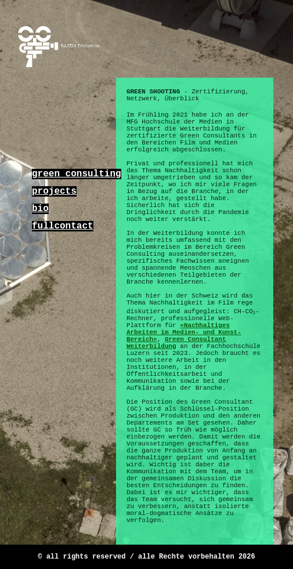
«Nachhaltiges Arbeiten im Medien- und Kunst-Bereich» (183, 332)
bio (40, 209)
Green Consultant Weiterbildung (176, 343)
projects (54, 191)
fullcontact (62, 226)
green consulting (76, 174)
